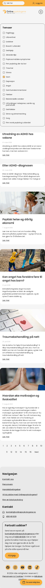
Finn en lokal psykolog (12, 499)
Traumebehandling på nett (20, 337)
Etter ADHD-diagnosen (17, 165)
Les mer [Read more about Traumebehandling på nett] (6, 359)
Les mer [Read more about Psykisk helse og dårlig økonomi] (6, 240)
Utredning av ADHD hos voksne (17, 136)
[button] (41, 12)
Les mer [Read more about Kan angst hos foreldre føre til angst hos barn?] (6, 300)
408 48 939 (20, 537)
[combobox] (13, 3)
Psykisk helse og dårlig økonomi (17, 221)
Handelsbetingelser (11, 489)
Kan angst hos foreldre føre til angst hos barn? (22, 278)
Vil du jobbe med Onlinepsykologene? (20, 494)
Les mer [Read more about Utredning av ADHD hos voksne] (6, 155)
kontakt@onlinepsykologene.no (20, 533)
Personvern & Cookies (12, 576)
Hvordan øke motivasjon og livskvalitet (20, 397)
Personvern (7, 484)
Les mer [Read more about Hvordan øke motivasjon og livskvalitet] (6, 436)
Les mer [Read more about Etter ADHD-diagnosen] (6, 183)
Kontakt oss (8, 479)
